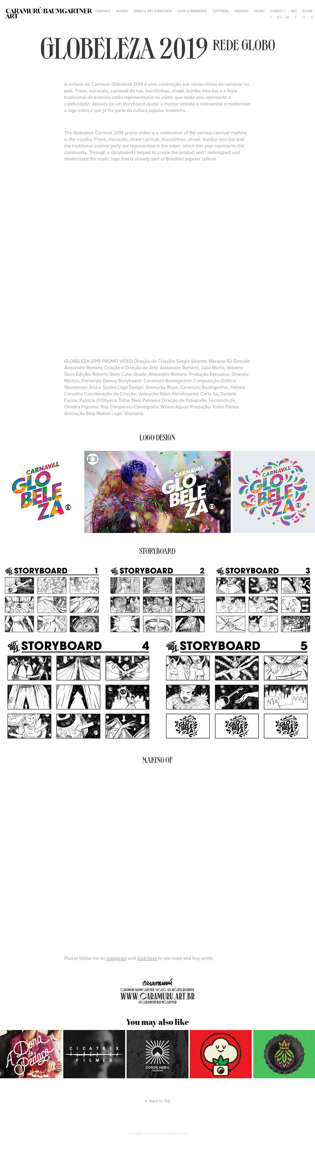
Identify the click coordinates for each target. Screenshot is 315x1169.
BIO (294, 11)
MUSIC (259, 11)
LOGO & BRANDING (192, 11)
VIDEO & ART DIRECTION (153, 11)
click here (147, 958)
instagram (116, 958)
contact (102, 11)
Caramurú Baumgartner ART (49, 13)
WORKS (122, 11)
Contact (277, 11)
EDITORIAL (221, 11)
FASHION (241, 11)
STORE (307, 11)
